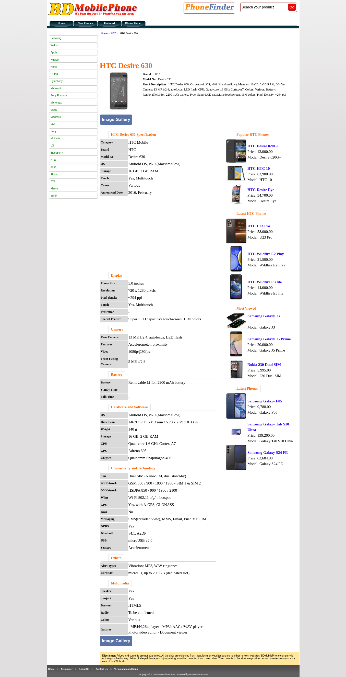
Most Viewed (246, 308)
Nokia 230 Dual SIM (264, 365)
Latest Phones (247, 388)
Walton (54, 45)
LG (52, 145)
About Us (84, 669)
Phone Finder (133, 23)
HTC (113, 33)
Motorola (56, 138)
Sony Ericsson (59, 95)
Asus (53, 167)
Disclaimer (67, 669)
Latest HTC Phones (251, 214)
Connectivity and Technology (133, 468)
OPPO (54, 74)
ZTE (53, 181)
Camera (117, 329)
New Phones (85, 23)
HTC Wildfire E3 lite (264, 282)
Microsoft (56, 88)
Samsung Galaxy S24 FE (267, 452)
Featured (109, 23)
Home (61, 23)
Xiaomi (54, 188)
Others (116, 558)
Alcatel (54, 174)
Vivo (53, 124)
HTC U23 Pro (258, 226)
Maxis (54, 109)
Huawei (55, 59)
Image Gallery (116, 119)
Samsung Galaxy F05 (264, 401)
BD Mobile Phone (165, 674)
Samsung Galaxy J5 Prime (269, 339)
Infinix (54, 195)
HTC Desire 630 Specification (133, 135)
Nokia (54, 66)
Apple (54, 52)
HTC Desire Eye (260, 190)
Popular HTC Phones (252, 135)
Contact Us (102, 669)
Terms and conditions (126, 669)
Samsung (56, 38)
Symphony (57, 81)
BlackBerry (57, 152)
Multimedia (120, 583)
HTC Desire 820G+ (263, 146)
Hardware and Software (129, 407)
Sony (53, 131)
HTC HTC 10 (258, 168)
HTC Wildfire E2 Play (265, 254)
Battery (117, 375)
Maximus (56, 117)
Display (117, 275)
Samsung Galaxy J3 (263, 316)
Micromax (56, 102)
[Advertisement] (193, 47)
